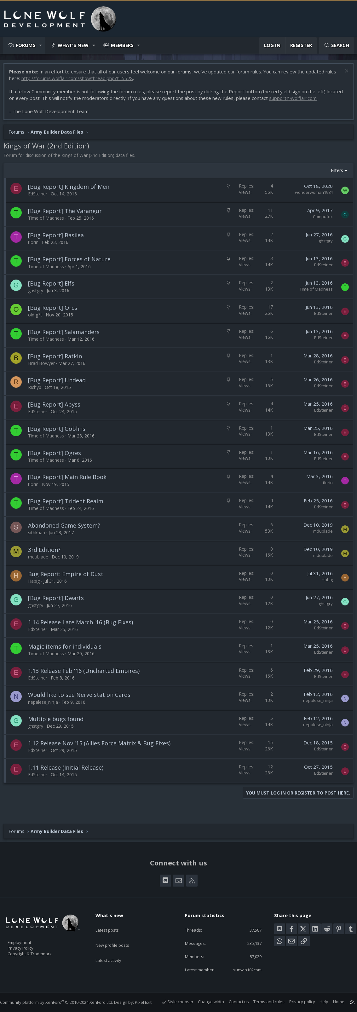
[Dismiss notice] (342, 75)
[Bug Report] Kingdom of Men (71, 190)
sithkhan (39, 536)
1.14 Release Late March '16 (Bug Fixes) (83, 625)
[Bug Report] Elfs (54, 286)
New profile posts (118, 929)
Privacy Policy (28, 939)
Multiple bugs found (59, 722)
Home (332, 1001)
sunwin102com (242, 963)
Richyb (37, 390)
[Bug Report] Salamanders (67, 335)
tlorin (36, 245)
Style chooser (171, 1001)
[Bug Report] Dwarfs (59, 601)
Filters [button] (334, 173)
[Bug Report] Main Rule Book (70, 480)
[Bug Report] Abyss (57, 407)
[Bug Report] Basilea (59, 238)
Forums (26, 45)
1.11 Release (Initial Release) (69, 770)
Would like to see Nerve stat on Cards (82, 698)
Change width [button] (205, 1001)
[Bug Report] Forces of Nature (72, 262)
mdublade (320, 534)
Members (122, 45)
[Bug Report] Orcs (55, 311)
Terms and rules (262, 1001)
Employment (27, 932)
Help (317, 1001)
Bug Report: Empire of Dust (69, 577)
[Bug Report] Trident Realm (69, 504)
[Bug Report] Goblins (60, 432)
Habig (37, 584)
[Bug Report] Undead (60, 383)
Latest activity (114, 942)
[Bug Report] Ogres (57, 456)
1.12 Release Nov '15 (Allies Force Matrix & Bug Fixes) (102, 746)
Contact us (232, 1001)
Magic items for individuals (68, 649)
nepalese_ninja (46, 705)
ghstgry (322, 244)
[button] (40, 45)
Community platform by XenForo (62, 996)
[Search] (336, 45)
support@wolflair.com (313, 101)
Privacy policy (296, 1001)
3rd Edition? (47, 553)
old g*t (38, 318)
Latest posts (113, 917)
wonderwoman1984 (311, 195)
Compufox (320, 220)
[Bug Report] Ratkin (58, 359)
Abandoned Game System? (67, 528)
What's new (73, 45)
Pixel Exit (149, 996)
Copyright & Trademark (39, 946)
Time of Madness (49, 221)
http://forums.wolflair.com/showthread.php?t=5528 (80, 81)
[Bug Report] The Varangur (68, 214)
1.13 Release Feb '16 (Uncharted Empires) (87, 674)
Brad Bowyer (44, 366)
